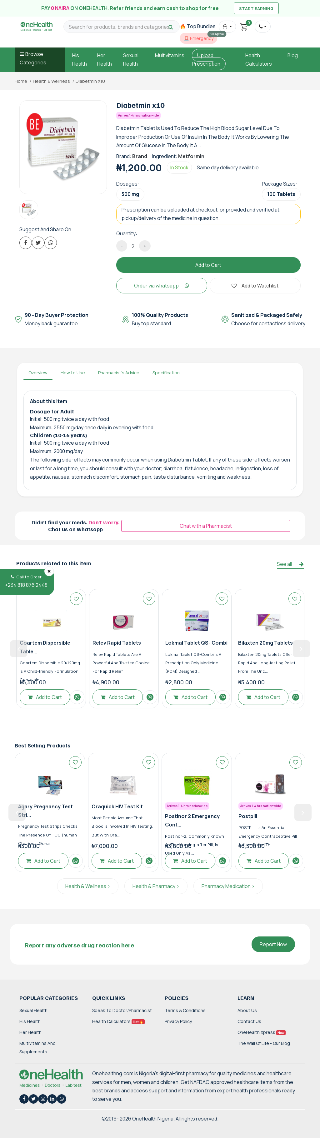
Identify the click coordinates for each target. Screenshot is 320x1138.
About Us (247, 1010)
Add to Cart (208, 265)
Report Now (273, 944)
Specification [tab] (166, 373)
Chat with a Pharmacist (206, 525)
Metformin (191, 156)
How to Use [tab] (73, 373)
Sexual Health (33, 1010)
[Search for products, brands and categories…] (121, 27)
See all (290, 564)
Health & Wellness (51, 81)
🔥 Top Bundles (198, 26)
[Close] (49, 571)
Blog (293, 55)
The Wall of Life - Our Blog (264, 1043)
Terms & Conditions (185, 1010)
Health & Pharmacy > (155, 886)
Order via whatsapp (161, 285)
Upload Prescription (206, 59)
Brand (139, 156)
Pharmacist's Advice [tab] (118, 373)
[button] (227, 26)
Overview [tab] (38, 373)
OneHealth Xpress (262, 1032)
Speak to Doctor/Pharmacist (122, 1010)
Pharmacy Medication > (228, 886)
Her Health (30, 1032)
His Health (30, 1021)
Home (21, 81)
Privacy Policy (178, 1021)
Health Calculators (118, 1021)
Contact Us (249, 1021)
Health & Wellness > (87, 886)
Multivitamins (169, 55)
